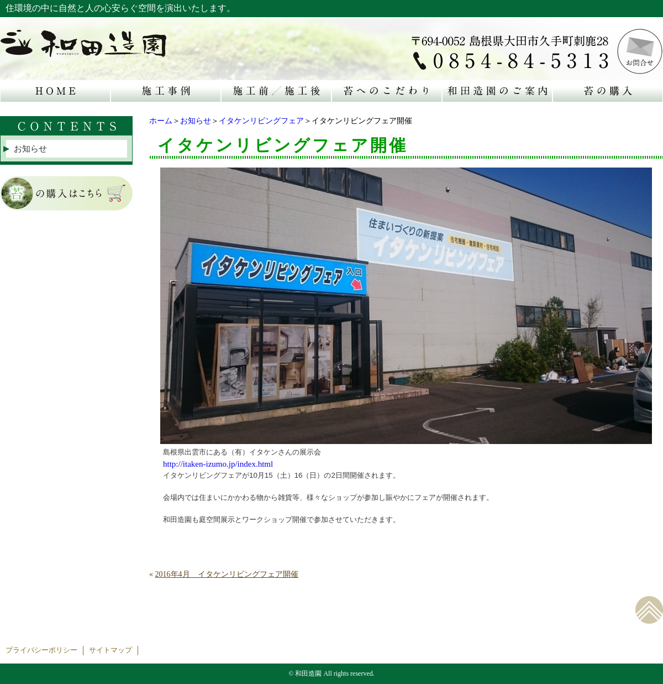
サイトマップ (110, 650)
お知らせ (195, 121)
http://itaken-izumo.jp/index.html (218, 464)
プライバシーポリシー (41, 650)
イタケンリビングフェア (261, 121)
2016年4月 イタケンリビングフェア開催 (226, 574)
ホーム (160, 121)
